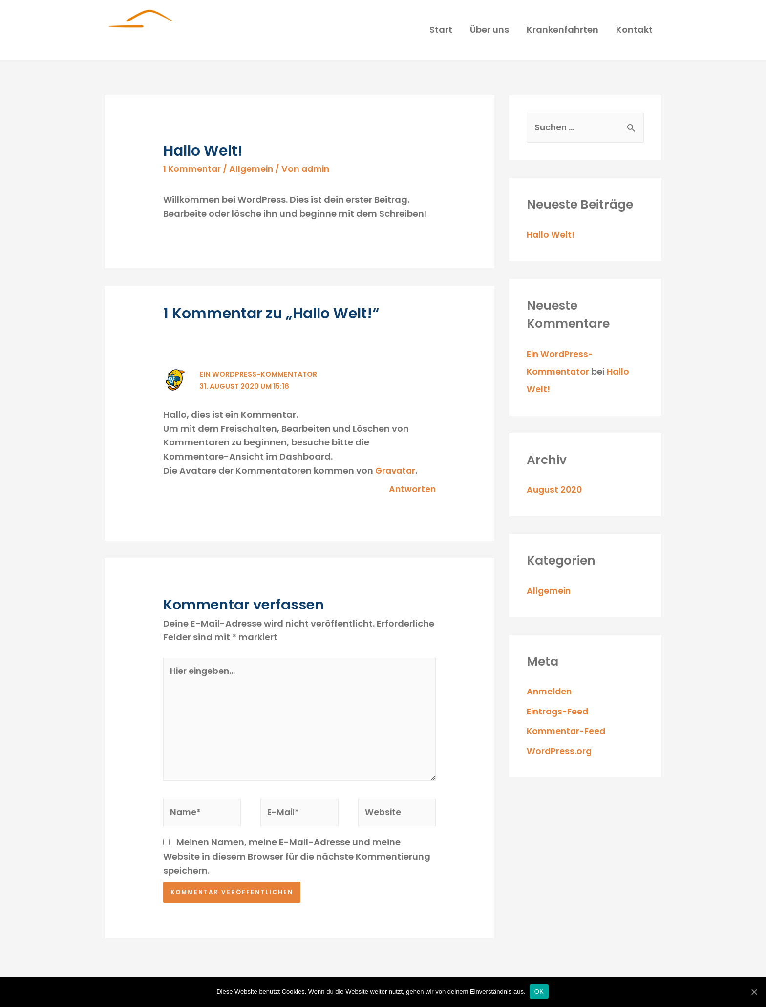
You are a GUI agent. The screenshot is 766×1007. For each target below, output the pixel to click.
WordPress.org (560, 757)
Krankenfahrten (562, 32)
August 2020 (555, 496)
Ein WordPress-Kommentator (225, 404)
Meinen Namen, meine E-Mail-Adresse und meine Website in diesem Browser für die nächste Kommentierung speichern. (296, 890)
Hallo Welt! (551, 240)
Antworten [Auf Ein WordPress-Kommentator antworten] (412, 518)
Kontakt (634, 32)
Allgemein (254, 174)
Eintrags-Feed (559, 717)
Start (440, 32)
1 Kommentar (193, 174)
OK (540, 991)
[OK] (754, 992)
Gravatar (396, 500)
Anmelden (550, 698)
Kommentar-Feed (568, 737)
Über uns (489, 32)
